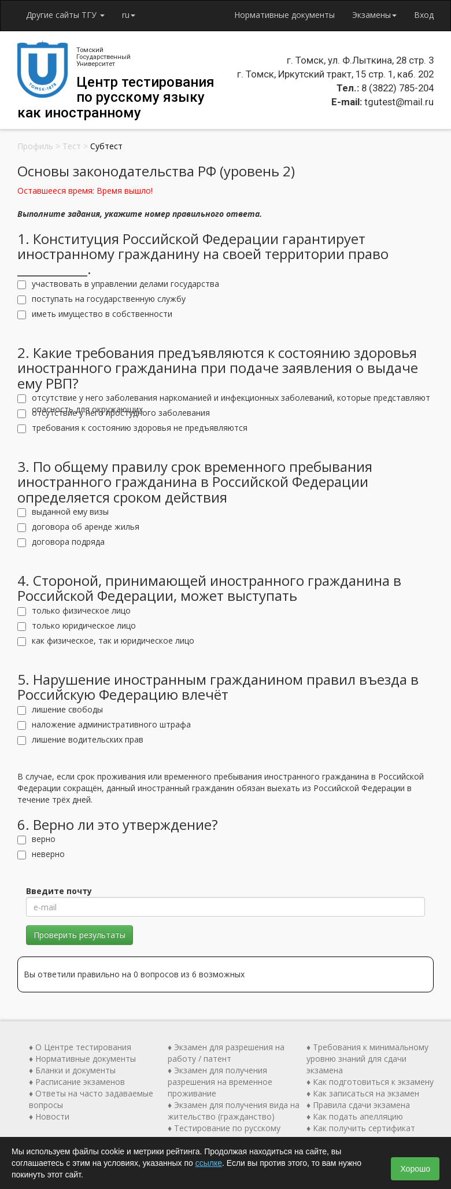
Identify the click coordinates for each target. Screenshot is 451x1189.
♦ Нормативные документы (82, 1058)
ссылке (208, 1163)
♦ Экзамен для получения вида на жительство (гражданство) (234, 1110)
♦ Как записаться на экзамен (362, 1093)
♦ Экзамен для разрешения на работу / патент (226, 1053)
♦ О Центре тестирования (80, 1047)
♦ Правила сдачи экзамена (358, 1104)
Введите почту (59, 890)
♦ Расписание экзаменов (77, 1081)
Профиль (35, 146)
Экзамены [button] (374, 14)
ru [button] (128, 14)
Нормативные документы (284, 14)
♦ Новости (49, 1116)
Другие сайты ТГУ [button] (65, 14)
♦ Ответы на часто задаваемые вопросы (91, 1099)
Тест (71, 146)
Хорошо (415, 1168)
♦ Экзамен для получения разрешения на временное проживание (220, 1082)
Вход (424, 14)
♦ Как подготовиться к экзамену (370, 1081)
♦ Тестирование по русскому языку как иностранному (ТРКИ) (231, 1133)
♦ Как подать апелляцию (354, 1116)
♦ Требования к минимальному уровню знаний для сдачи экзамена (367, 1059)
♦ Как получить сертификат (360, 1127)
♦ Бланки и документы (72, 1070)
